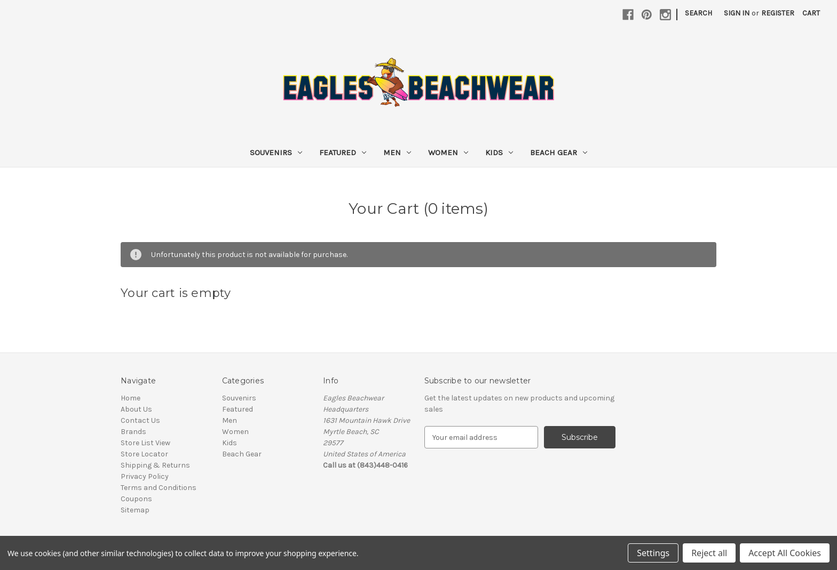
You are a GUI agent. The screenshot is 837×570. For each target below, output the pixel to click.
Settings (653, 553)
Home (130, 398)
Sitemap (135, 510)
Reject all (709, 553)
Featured (342, 152)
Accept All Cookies (784, 553)
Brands (133, 431)
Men (397, 152)
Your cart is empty (176, 293)
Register (777, 13)
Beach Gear (558, 152)
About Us (136, 409)
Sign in (736, 13)
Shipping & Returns (155, 465)
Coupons (136, 498)
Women (448, 152)
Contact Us (140, 420)
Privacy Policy (145, 476)
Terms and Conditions (158, 487)
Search (698, 13)
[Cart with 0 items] (811, 13)
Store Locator (144, 454)
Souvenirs (276, 152)
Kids (499, 152)
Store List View (145, 442)
